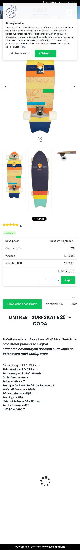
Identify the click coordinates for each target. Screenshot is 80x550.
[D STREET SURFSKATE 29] (14, 175)
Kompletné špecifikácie (22, 304)
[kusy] (45, 280)
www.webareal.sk (53, 546)
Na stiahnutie (54, 304)
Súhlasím (45, 53)
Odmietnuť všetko (19, 53)
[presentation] (6, 86)
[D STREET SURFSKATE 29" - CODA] (40, 86)
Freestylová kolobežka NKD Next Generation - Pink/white (34, 495)
